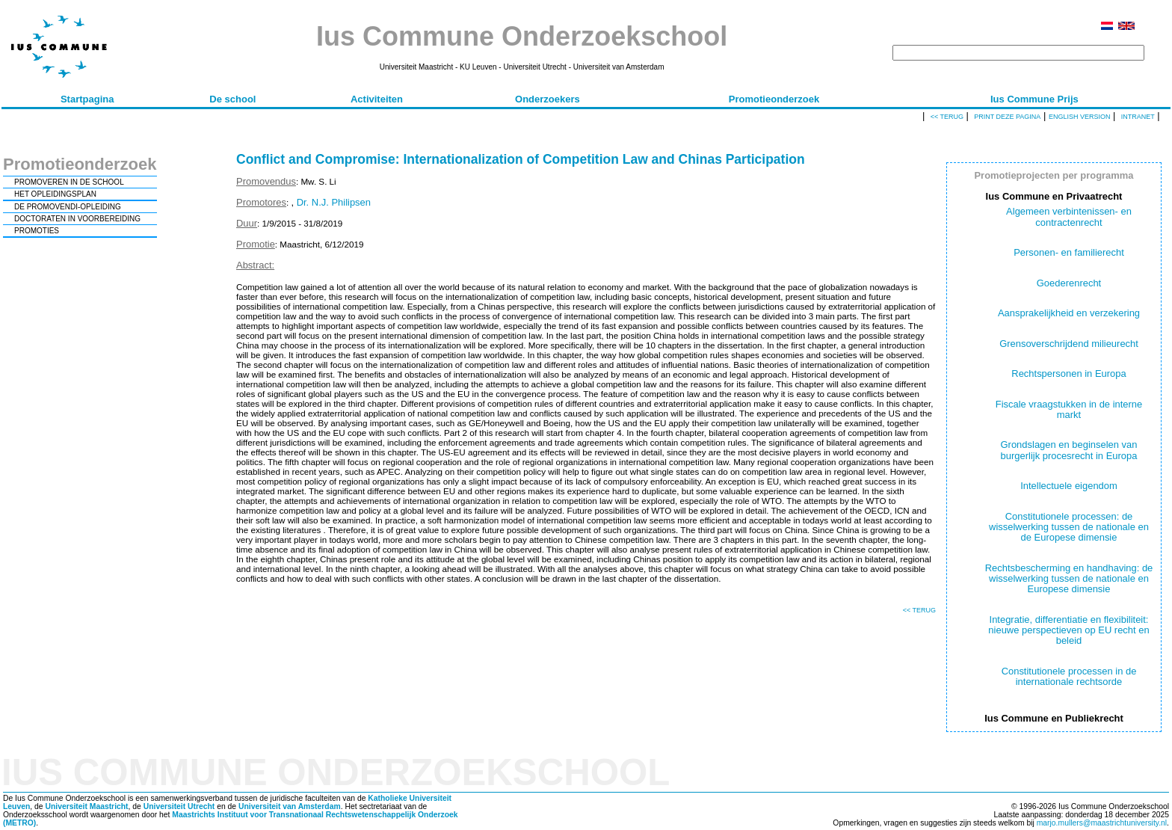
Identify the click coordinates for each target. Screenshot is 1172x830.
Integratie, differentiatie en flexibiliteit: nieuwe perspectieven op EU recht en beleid (1068, 630)
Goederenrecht (1069, 283)
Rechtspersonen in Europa (1068, 373)
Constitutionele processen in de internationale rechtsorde (1069, 676)
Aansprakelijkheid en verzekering (1069, 313)
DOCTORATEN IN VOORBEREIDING (77, 219)
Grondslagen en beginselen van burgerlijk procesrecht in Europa (1069, 450)
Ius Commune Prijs (1034, 99)
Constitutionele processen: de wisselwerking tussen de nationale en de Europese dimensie (1069, 527)
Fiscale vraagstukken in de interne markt (1069, 409)
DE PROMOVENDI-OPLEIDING (67, 207)
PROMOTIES (36, 231)
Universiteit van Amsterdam (289, 806)
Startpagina (87, 99)
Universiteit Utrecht (179, 806)
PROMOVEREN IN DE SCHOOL (69, 182)
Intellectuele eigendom (1068, 485)
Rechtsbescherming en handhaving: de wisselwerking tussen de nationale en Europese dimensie (1069, 578)
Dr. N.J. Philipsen (334, 202)
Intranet (1138, 116)
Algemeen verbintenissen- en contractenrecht (1069, 216)
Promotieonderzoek (774, 99)
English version (1080, 116)
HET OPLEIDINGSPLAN (55, 194)
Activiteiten (377, 99)
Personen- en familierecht (1069, 252)
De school (232, 99)
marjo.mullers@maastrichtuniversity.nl (1102, 823)
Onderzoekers (547, 99)
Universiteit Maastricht (86, 806)
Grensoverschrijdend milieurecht (1068, 343)
